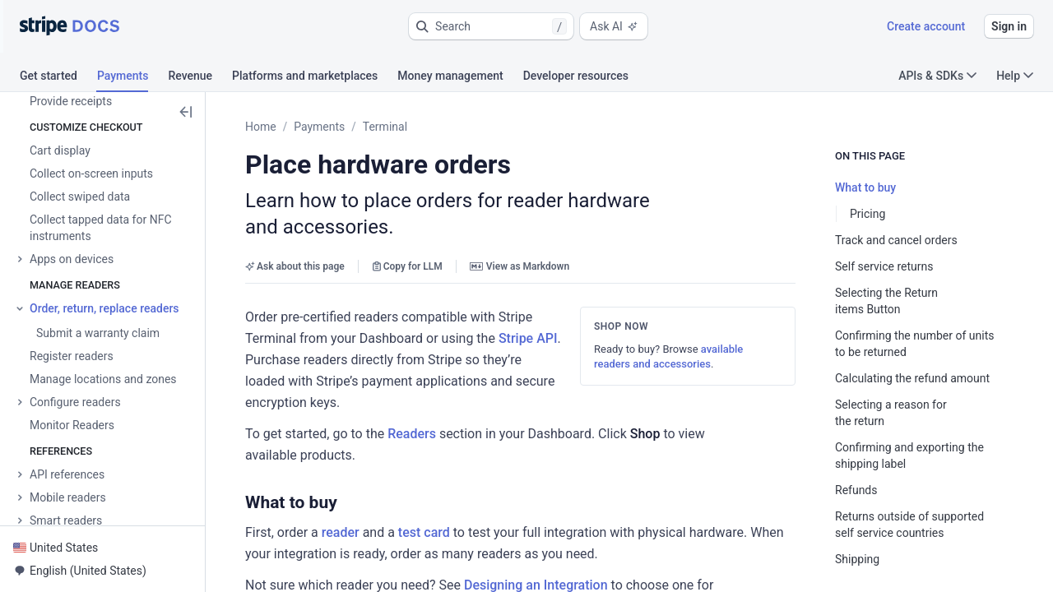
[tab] (58, 78)
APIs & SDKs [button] (937, 75)
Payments (319, 126)
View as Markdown (519, 266)
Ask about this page (295, 266)
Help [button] (1014, 75)
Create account (926, 26)
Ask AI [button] (614, 26)
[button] (491, 26)
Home (260, 126)
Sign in (1009, 26)
